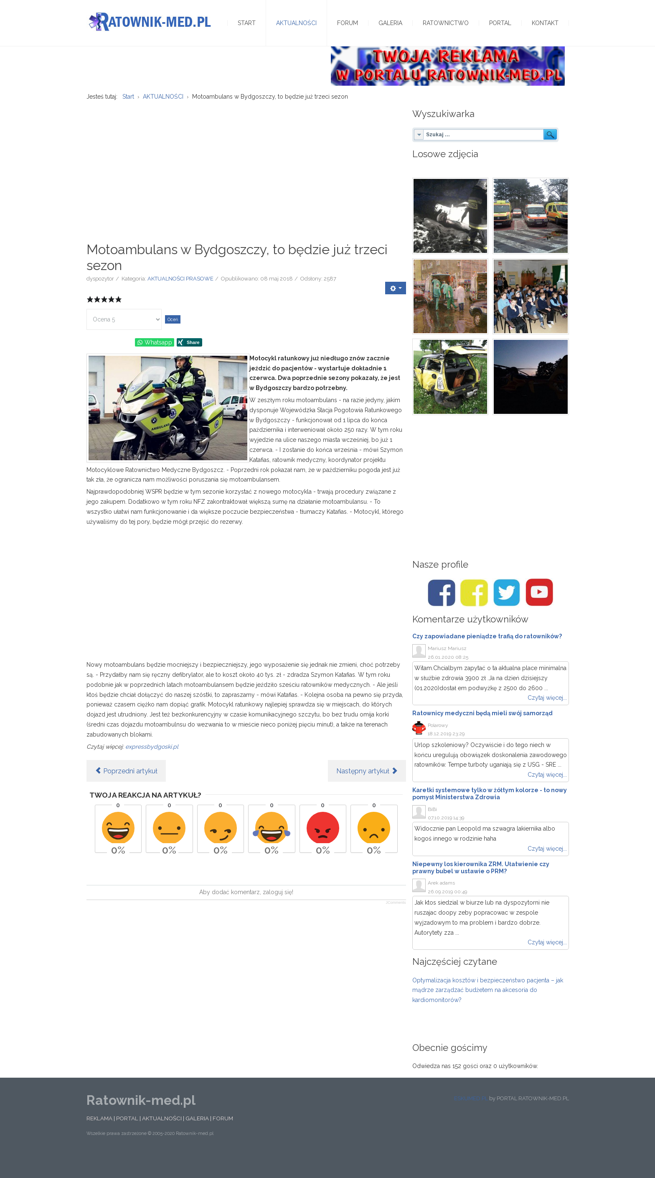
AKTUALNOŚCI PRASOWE (180, 300)
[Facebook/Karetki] (474, 614)
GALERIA (197, 1140)
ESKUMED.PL (471, 1120)
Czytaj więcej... (547, 719)
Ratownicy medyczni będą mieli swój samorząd (482, 735)
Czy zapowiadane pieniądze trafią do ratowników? (487, 658)
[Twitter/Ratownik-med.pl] (507, 614)
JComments (396, 924)
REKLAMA (99, 1140)
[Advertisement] (246, 188)
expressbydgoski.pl (151, 768)
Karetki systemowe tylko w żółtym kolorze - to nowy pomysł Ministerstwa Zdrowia (489, 815)
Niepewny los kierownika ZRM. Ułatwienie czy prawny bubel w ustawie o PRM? (480, 889)
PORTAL (127, 1140)
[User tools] (395, 309)
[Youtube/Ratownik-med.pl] (539, 614)
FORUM (223, 1140)
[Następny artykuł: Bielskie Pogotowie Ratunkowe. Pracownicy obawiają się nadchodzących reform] (367, 792)
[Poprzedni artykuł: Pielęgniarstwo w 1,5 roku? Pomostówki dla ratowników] (126, 792)
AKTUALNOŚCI (162, 1140)
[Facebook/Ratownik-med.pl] (441, 614)
